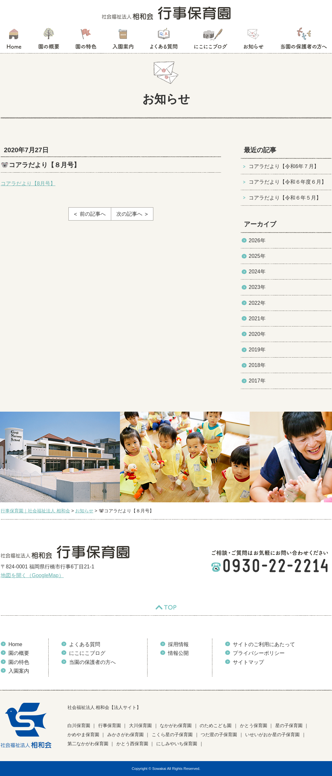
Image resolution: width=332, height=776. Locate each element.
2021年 (257, 318)
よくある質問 (164, 40)
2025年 (257, 256)
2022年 (257, 303)
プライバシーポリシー (259, 653)
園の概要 (48, 40)
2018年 (257, 365)
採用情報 (178, 644)
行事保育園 (109, 725)
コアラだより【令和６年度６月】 (287, 182)
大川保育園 (140, 725)
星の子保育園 (288, 725)
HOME (14, 40)
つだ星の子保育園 (219, 734)
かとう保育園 (253, 725)
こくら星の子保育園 (172, 734)
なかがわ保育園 (176, 725)
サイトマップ (248, 662)
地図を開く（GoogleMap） (32, 575)
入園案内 (123, 40)
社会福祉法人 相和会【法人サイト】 (104, 707)
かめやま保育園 (83, 734)
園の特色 (86, 40)
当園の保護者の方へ (303, 40)
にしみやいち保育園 (176, 743)
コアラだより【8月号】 (28, 183)
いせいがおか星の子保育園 (272, 734)
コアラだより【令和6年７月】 (284, 166)
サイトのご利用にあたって (264, 644)
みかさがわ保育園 (125, 734)
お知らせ (253, 40)
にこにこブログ (210, 40)
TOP (166, 607)
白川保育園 (78, 725)
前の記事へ (93, 214)
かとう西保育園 (132, 743)
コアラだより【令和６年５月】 (285, 197)
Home (15, 644)
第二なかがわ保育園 (87, 743)
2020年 (257, 334)
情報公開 (178, 653)
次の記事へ (129, 214)
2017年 (257, 380)
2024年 (257, 271)
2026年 (257, 240)
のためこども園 (215, 725)
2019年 (257, 349)
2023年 (257, 287)
